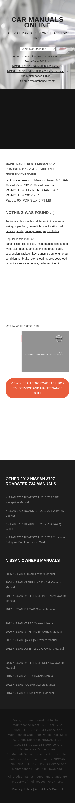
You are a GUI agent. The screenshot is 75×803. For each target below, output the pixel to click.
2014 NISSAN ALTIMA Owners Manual (30, 693)
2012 (28, 185)
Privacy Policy (22, 789)
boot (57, 258)
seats (19, 231)
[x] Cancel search (19, 180)
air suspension (38, 248)
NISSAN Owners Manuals (33, 560)
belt (51, 258)
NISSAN (62, 180)
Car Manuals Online (37, 22)
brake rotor (29, 258)
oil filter (30, 243)
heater (23, 248)
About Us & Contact (49, 789)
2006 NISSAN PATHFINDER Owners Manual (34, 631)
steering (42, 258)
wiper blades (51, 231)
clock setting (51, 226)
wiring (9, 226)
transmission (46, 253)
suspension (13, 253)
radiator (26, 253)
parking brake (33, 231)
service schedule (27, 263)
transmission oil (15, 243)
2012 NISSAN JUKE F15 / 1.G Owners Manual (35, 648)
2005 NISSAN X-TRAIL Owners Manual (30, 574)
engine (59, 253)
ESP (15, 248)
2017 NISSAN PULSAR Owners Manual (30, 609)
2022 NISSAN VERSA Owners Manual (30, 623)
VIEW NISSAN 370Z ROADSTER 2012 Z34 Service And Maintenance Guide (37, 388)
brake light (35, 226)
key (34, 253)
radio (43, 263)
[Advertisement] (37, 119)
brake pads (55, 248)
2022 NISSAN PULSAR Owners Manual (30, 684)
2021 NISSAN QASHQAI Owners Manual (31, 640)
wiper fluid (20, 226)
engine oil (53, 263)
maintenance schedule (51, 243)
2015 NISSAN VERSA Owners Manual (30, 676)
